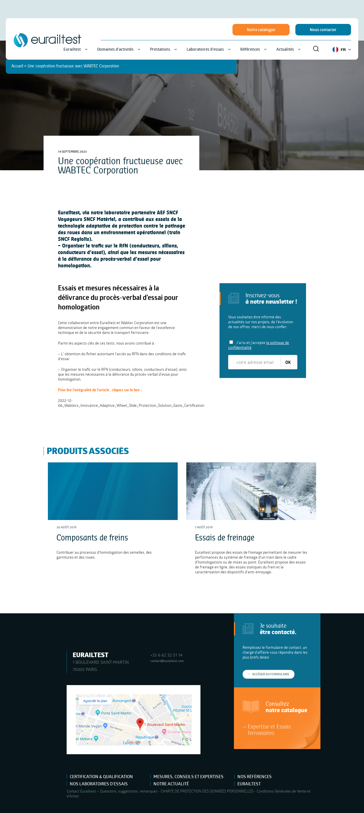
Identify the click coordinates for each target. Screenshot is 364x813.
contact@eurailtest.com (167, 661)
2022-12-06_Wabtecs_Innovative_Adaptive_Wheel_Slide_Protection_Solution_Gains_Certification (131, 403)
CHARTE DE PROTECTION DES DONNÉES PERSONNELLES (207, 791)
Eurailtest (249, 784)
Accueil (17, 65)
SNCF (64, 239)
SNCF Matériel (99, 219)
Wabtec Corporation (137, 322)
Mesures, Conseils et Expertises (188, 776)
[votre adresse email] (255, 362)
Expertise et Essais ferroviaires (269, 729)
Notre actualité (171, 784)
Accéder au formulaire (270, 674)
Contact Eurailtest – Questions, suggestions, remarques (112, 791)
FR (342, 49)
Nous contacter (323, 30)
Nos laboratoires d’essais (99, 784)
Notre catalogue (261, 30)
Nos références (254, 776)
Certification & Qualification (101, 776)
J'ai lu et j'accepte (258, 345)
